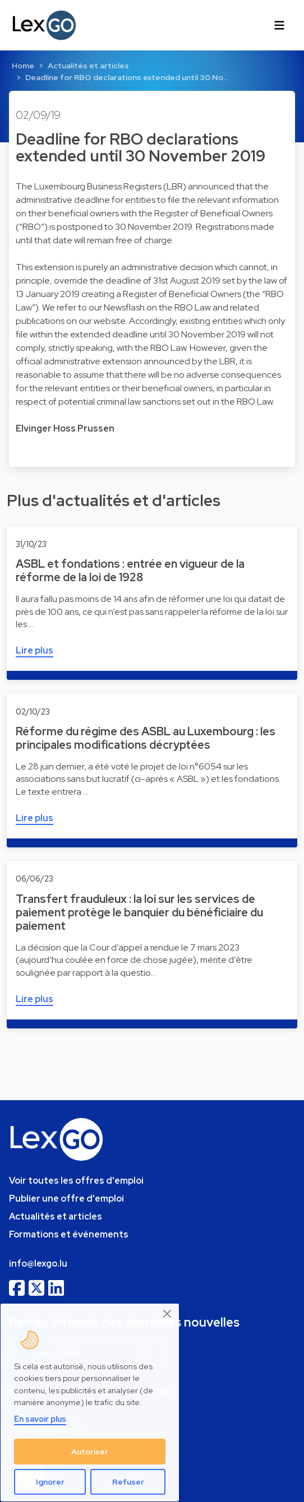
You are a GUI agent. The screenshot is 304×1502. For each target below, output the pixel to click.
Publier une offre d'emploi (66, 1198)
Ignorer (50, 1482)
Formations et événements (68, 1234)
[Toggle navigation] (279, 25)
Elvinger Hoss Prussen (65, 428)
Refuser (128, 1482)
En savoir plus (40, 1418)
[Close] (167, 1314)
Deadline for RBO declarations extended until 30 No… (127, 77)
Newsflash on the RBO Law (157, 307)
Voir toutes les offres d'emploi (76, 1180)
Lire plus (34, 650)
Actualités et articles (88, 66)
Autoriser (89, 1452)
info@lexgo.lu (38, 1263)
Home (23, 66)
